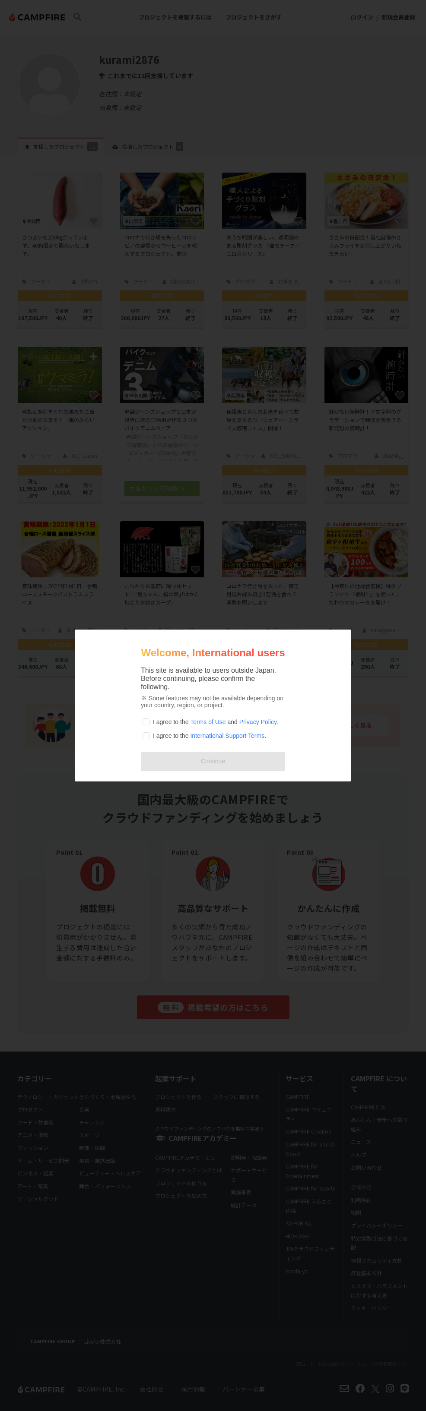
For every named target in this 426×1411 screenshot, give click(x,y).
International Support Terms (227, 735)
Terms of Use (208, 721)
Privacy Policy (258, 721)
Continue (213, 761)
